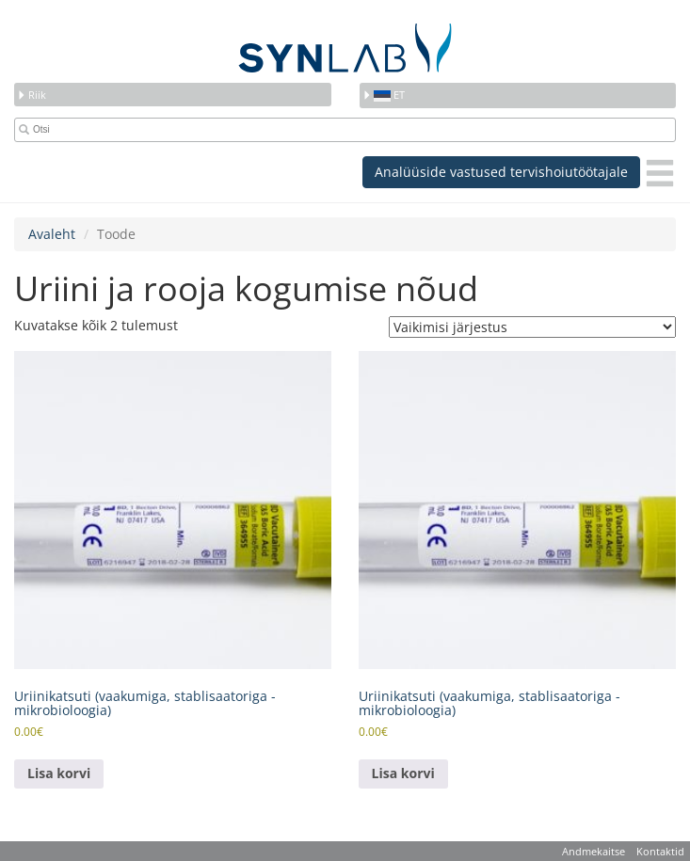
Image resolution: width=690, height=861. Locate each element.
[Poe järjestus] (532, 327)
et (383, 95)
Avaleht (51, 234)
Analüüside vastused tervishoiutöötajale (501, 172)
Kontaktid (660, 851)
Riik (31, 95)
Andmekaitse (593, 851)
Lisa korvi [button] (58, 773)
